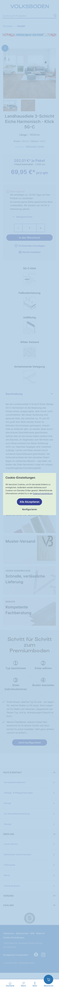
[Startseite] (10, 983)
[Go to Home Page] (10, 984)
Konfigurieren (29, 509)
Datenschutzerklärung (43, 493)
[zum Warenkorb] (48, 979)
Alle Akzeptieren (29, 501)
